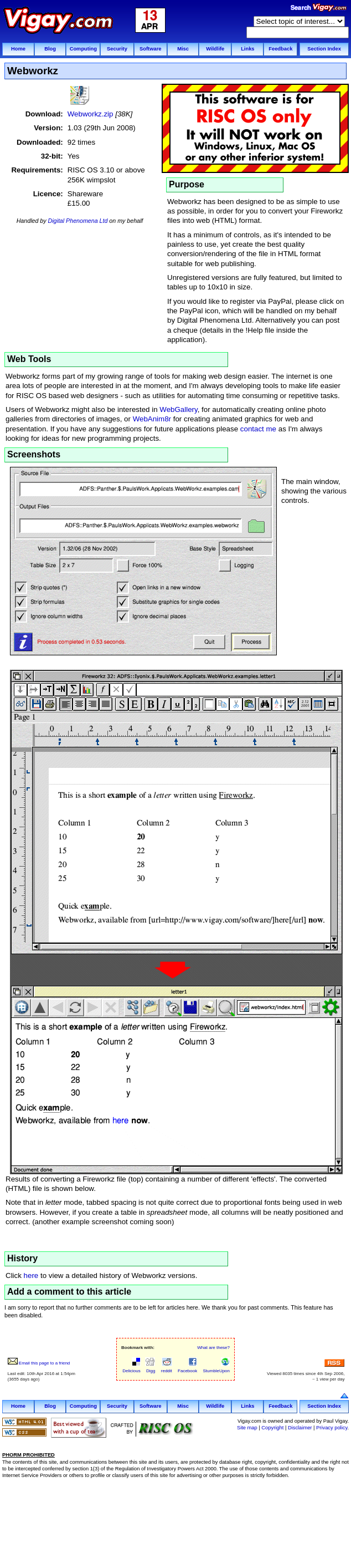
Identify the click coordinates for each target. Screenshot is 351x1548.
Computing (83, 49)
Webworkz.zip (90, 114)
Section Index (324, 49)
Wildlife (215, 49)
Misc (183, 49)
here (31, 1275)
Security (117, 49)
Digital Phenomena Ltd (78, 220)
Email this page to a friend (39, 1363)
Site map (247, 1427)
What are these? (213, 1347)
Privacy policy (331, 1427)
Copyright (272, 1427)
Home (18, 49)
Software (150, 49)
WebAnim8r (152, 419)
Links (247, 49)
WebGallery (178, 409)
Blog (50, 49)
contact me (258, 429)
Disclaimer (300, 1427)
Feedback (280, 49)
